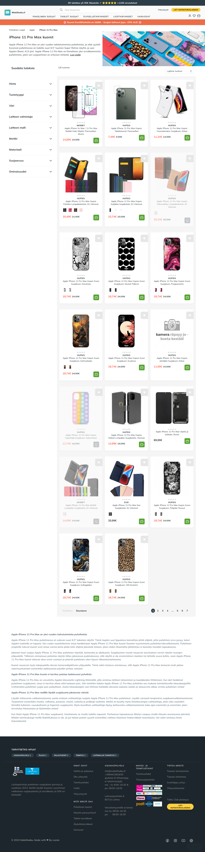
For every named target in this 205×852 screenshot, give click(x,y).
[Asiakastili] (189, 15)
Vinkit (77, 788)
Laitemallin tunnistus (105, 755)
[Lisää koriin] (96, 140)
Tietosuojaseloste (145, 779)
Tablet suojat (69, 16)
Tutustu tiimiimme (176, 776)
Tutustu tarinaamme (178, 771)
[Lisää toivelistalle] (98, 85)
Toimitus (81, 755)
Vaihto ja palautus (83, 771)
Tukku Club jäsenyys (178, 799)
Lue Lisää (75, 54)
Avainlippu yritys (176, 782)
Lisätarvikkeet (123, 16)
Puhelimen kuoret (83, 807)
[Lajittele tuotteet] (179, 71)
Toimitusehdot (81, 782)
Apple (32, 30)
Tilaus (43, 755)
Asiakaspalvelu (22, 755)
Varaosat (143, 16)
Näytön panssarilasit (85, 812)
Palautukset (61, 755)
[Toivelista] (194, 15)
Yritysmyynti (163, 10)
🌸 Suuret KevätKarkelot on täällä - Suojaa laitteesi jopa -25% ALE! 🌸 (102, 22)
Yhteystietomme (175, 788)
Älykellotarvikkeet (96, 16)
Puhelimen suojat (44, 16)
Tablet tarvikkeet (83, 818)
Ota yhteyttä (80, 776)
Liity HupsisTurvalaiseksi (186, 10)
